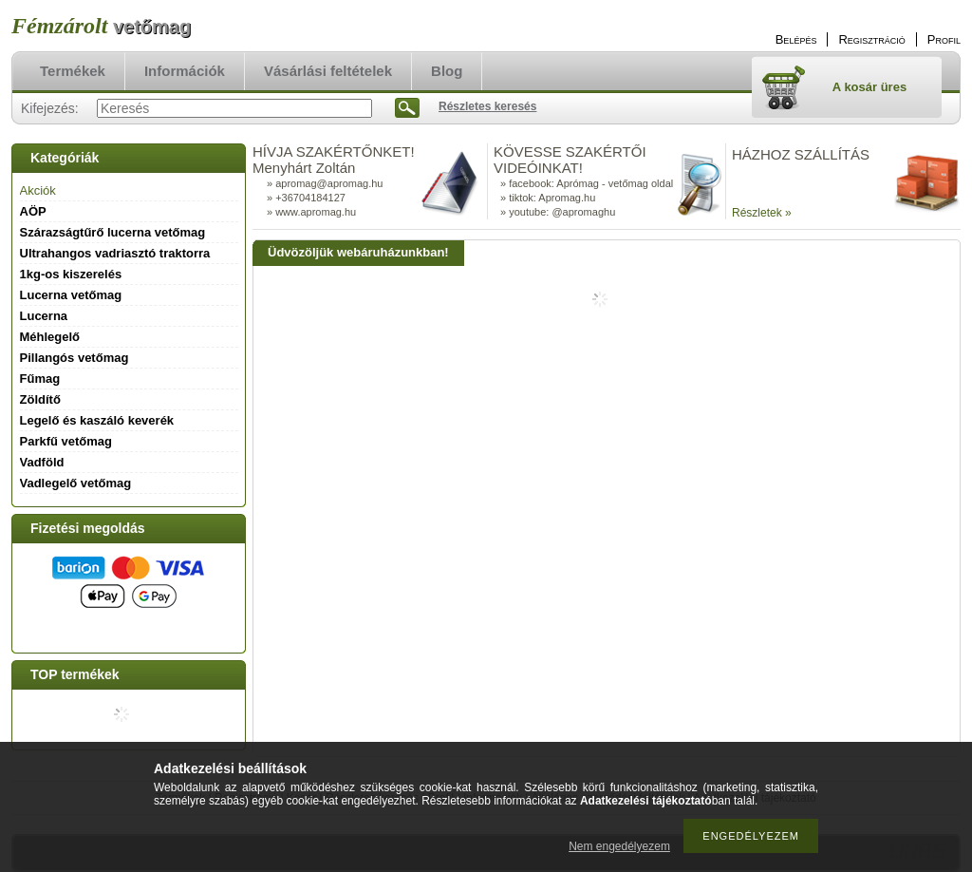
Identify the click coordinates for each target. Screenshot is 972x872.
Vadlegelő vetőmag (76, 483)
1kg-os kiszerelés (71, 274)
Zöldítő (40, 399)
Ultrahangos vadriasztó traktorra (115, 253)
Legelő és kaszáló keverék (97, 420)
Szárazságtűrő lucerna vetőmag (113, 232)
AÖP (33, 211)
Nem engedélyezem (619, 846)
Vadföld (42, 462)
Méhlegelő (50, 337)
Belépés (796, 39)
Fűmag (40, 378)
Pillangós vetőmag (74, 358)
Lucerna (44, 316)
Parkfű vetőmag (66, 441)
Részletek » (762, 212)
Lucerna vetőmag (71, 295)
